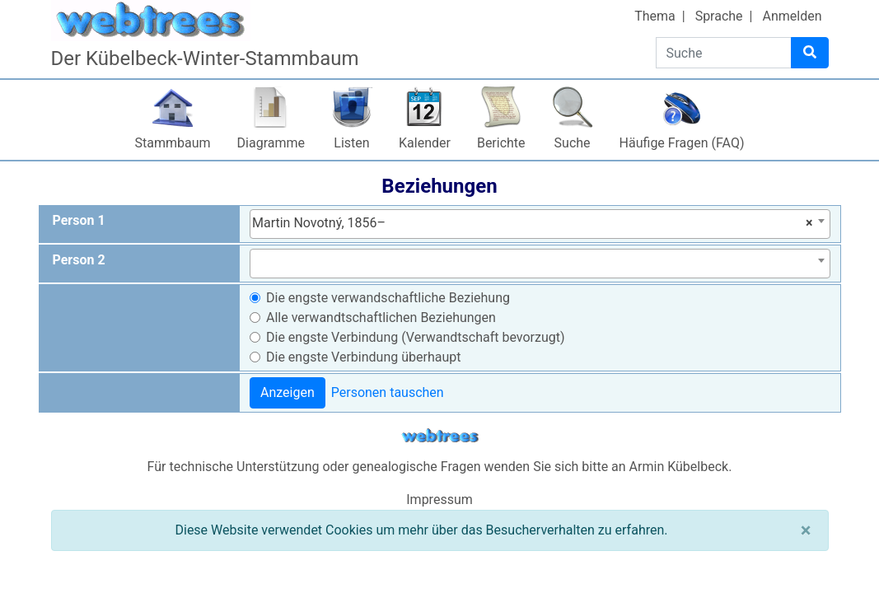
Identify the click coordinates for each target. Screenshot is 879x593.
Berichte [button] (501, 143)
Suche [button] (572, 143)
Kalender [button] (425, 143)
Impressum (439, 499)
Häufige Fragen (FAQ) (682, 143)
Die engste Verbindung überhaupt (363, 357)
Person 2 (79, 260)
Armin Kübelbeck (679, 466)
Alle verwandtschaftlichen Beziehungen (381, 317)
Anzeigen (287, 392)
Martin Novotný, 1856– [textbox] (532, 223)
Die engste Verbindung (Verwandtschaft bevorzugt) (415, 337)
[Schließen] (806, 530)
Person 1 (79, 220)
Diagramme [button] (271, 143)
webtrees (440, 436)
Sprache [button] (719, 16)
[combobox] (540, 224)
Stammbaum (173, 143)
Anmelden (791, 16)
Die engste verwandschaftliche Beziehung (388, 298)
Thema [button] (655, 16)
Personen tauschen (387, 392)
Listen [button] (351, 143)
